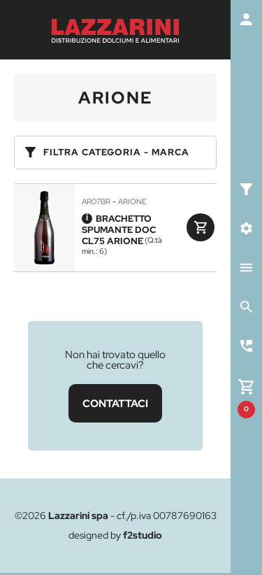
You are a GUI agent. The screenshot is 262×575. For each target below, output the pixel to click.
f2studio (142, 535)
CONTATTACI (115, 403)
